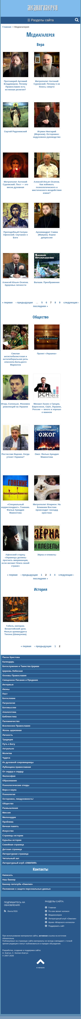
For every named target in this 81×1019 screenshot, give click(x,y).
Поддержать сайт (56, 926)
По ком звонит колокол (58, 911)
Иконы (6, 689)
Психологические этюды (15, 785)
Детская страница (12, 849)
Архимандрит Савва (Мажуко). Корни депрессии (47, 235)
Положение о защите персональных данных (26, 889)
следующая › (71, 302)
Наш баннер (8, 879)
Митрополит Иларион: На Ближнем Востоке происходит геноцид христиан (47, 508)
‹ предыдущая (24, 302)
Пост (5, 694)
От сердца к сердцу (13, 771)
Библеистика (9, 716)
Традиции (7, 739)
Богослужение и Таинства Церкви (20, 666)
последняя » (40, 306)
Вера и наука (9, 790)
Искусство (8, 831)
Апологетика (9, 712)
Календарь (8, 662)
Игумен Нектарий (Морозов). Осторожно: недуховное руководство (46, 134)
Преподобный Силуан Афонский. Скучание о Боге (15, 235)
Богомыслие (9, 707)
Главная (6, 27)
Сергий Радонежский (15, 131)
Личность (7, 735)
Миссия (6, 812)
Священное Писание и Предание (20, 680)
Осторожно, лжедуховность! (17, 799)
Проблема (7, 822)
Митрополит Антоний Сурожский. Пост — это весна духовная (15, 185)
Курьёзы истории (11, 840)
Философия (8, 776)
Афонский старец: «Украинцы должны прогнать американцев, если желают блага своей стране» (15, 560)
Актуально (8, 748)
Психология (8, 794)
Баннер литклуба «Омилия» (17, 884)
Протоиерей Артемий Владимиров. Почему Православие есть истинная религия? (15, 85)
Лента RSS (12, 911)
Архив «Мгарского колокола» (61, 922)
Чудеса (6, 758)
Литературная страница (15, 854)
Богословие (8, 698)
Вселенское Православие (16, 726)
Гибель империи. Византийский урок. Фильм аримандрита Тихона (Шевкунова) (15, 630)
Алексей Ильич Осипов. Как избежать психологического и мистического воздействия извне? (47, 187)
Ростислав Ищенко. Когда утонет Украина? (15, 455)
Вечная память (10, 826)
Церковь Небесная (12, 671)
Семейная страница (13, 844)
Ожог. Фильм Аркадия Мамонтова (47, 455)
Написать (7, 875)
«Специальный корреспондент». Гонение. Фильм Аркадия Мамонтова (15, 508)
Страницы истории (12, 835)
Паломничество (11, 721)
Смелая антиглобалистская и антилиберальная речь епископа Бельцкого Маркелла (15, 359)
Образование (9, 780)
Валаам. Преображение (47, 282)
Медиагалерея (55, 915)
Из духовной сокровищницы (18, 762)
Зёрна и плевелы (46, 554)
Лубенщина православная (16, 767)
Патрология (8, 703)
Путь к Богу (8, 744)
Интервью (8, 684)
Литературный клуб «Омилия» (62, 918)
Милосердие (9, 817)
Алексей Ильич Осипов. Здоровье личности (15, 283)
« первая (7, 302)
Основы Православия (14, 675)
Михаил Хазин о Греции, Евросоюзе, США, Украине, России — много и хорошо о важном (46, 408)
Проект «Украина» (47, 353)
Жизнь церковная (12, 730)
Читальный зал (10, 858)
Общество (7, 803)
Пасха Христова (11, 657)
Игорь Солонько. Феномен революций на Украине (15, 405)
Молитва (7, 753)
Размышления (10, 808)
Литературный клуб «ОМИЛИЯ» (19, 863)
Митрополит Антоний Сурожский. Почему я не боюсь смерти (46, 84)
